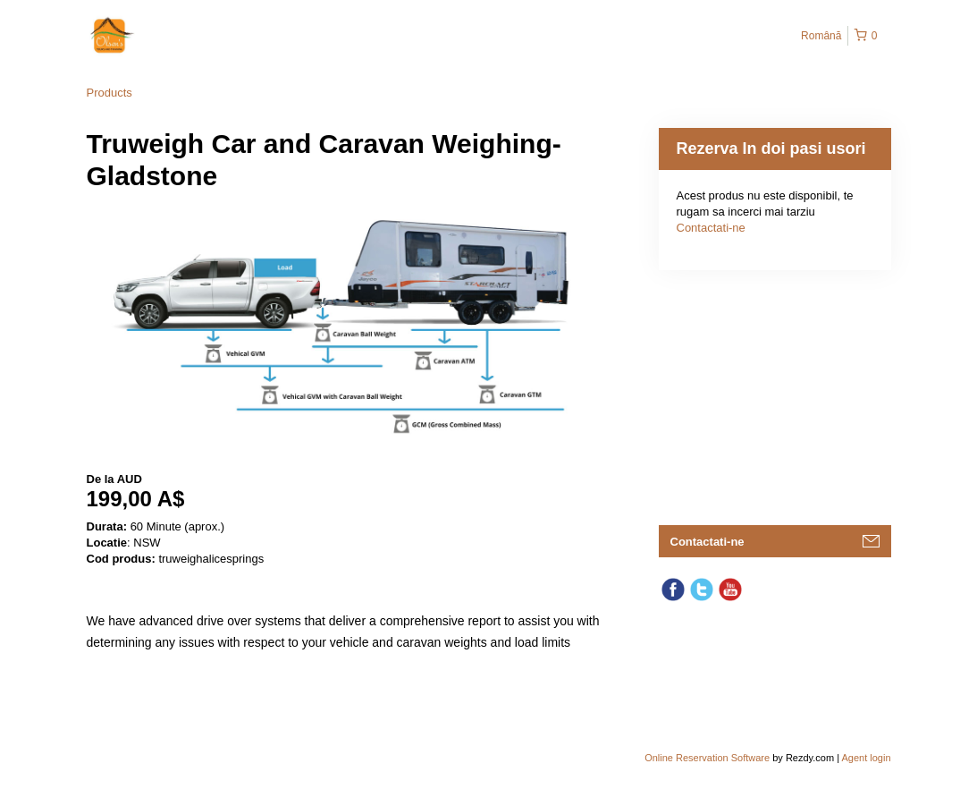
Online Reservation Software (707, 757)
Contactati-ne (711, 227)
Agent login (865, 757)
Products (109, 92)
